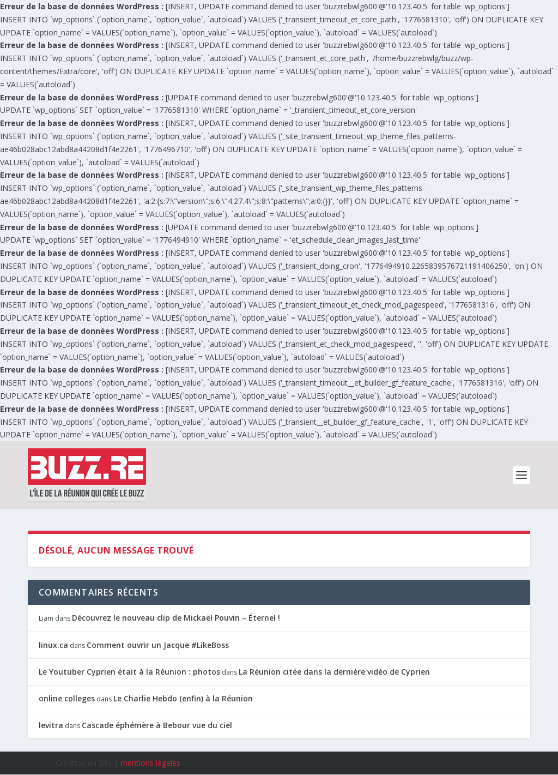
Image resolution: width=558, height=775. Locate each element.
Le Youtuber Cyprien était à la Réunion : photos (129, 671)
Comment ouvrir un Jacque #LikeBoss (158, 645)
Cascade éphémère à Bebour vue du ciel (157, 725)
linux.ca (53, 645)
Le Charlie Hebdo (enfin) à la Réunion (183, 698)
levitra (51, 725)
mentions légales (150, 763)
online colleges (67, 698)
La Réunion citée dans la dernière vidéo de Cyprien (334, 671)
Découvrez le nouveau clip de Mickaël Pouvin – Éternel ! (176, 618)
